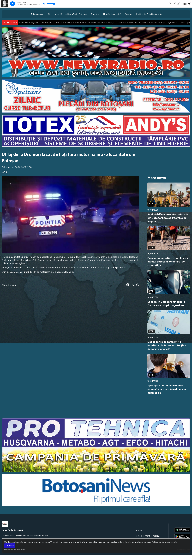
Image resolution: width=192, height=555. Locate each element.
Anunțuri (95, 14)
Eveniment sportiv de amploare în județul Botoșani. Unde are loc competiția (84, 22)
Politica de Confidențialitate (164, 542)
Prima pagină (37, 14)
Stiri (49, 14)
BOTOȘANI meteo (96, 407)
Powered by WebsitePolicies (14, 549)
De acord (10, 545)
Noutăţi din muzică (112, 14)
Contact (128, 14)
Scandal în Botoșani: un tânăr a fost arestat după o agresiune (154, 22)
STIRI (4, 172)
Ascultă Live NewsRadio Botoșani (71, 14)
